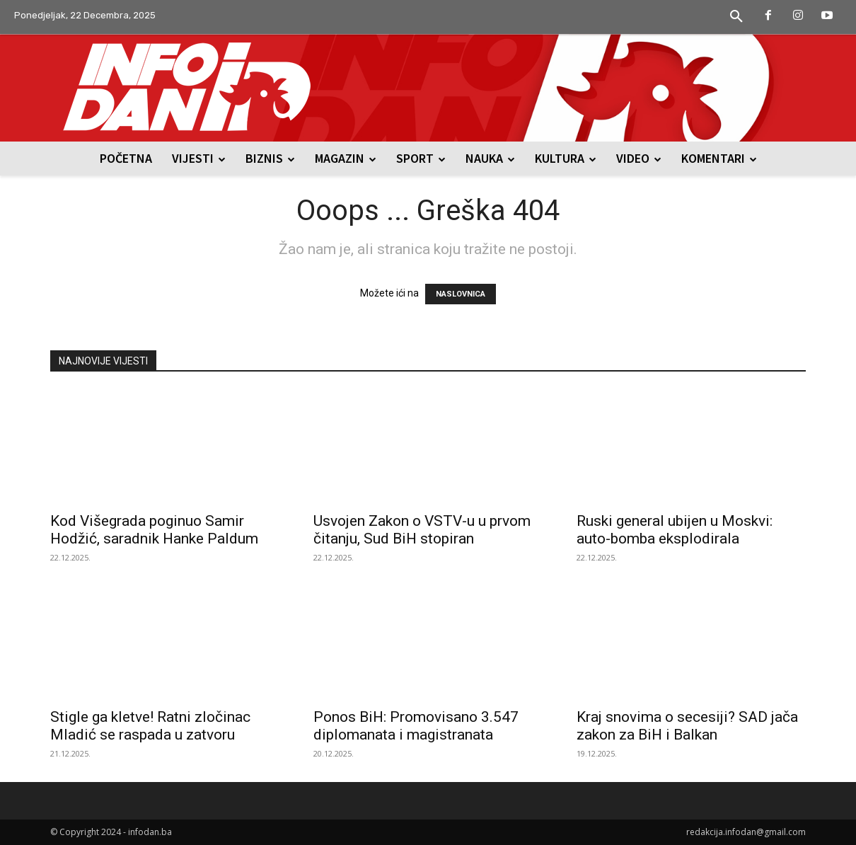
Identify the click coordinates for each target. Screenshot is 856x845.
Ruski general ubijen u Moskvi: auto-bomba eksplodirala (675, 529)
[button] (736, 17)
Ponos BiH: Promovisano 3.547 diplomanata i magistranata (416, 725)
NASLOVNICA (460, 294)
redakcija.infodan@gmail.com (746, 832)
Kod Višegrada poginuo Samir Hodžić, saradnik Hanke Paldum (154, 529)
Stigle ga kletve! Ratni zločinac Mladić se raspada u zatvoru (150, 725)
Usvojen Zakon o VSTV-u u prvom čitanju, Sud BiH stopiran (422, 529)
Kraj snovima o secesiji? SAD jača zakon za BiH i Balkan (687, 725)
